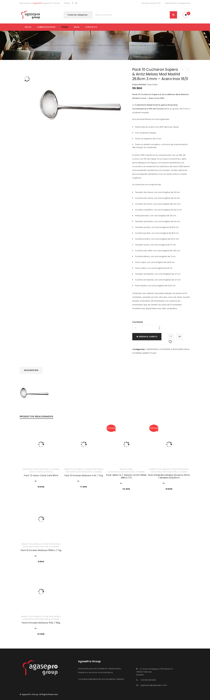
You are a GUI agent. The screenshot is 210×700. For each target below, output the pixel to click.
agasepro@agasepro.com (153, 685)
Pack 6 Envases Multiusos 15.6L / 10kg (41, 622)
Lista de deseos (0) (151, 3)
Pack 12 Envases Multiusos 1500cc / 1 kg (41, 550)
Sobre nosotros (46, 27)
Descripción (31, 370)
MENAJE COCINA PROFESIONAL (90, 469)
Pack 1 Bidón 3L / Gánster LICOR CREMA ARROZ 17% (126, 476)
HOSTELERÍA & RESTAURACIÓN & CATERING (57, 45)
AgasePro (38, 3)
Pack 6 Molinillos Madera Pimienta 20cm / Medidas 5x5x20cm (169, 476)
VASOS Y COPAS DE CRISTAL (41, 472)
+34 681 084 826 (148, 680)
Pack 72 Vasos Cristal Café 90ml (41, 475)
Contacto (91, 27)
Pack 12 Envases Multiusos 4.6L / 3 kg (84, 475)
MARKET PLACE (150, 353)
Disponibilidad (139, 84)
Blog (76, 27)
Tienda (64, 27)
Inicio (28, 27)
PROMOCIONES (126, 469)
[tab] (31, 370)
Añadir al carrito (150, 336)
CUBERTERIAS (88, 45)
